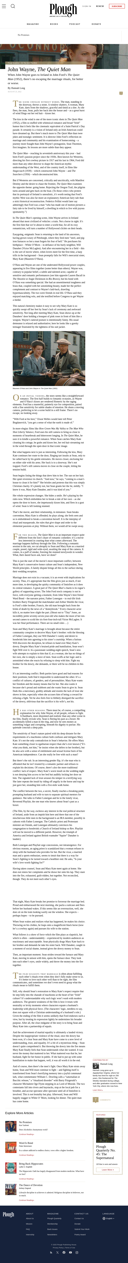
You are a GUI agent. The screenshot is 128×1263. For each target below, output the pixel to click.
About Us (30, 1218)
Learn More (107, 1170)
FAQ (28, 1229)
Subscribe (117, 6)
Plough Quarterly (13, 63)
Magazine (33, 24)
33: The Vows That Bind (29, 63)
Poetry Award (80, 1234)
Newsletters (52, 1234)
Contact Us (79, 1218)
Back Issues (52, 1229)
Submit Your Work (82, 1229)
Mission (29, 1224)
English (108, 1218)
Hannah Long (18, 88)
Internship (30, 1234)
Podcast (74, 24)
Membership (52, 1224)
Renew (100, 6)
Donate (96, 24)
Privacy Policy (58, 1248)
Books (54, 24)
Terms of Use (70, 1248)
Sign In (86, 6)
